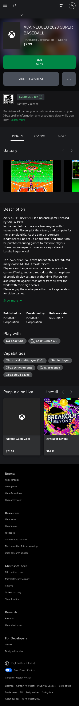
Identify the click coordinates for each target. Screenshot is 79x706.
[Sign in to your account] (72, 6)
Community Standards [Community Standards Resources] (16, 539)
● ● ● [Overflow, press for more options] (69, 79)
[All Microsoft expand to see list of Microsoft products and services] (5, 6)
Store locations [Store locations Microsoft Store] (12, 599)
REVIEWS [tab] (39, 136)
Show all (52, 391)
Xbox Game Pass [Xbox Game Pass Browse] (13, 493)
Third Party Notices (29, 692)
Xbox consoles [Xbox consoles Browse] (12, 479)
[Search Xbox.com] (14, 5)
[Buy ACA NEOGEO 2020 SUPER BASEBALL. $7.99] (39, 62)
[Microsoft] (39, 3)
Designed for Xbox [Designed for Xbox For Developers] (14, 651)
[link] (21, 426)
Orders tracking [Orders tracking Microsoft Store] (13, 592)
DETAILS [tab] (17, 136)
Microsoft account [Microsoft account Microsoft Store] (14, 572)
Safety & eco (48, 692)
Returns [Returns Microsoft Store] (9, 585)
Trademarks (11, 692)
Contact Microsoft (25, 685)
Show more (12, 300)
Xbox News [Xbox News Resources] (10, 519)
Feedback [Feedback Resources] (10, 532)
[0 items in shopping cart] (62, 6)
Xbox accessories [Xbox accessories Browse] (13, 500)
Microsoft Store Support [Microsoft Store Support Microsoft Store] (17, 578)
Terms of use (64, 685)
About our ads (12, 698)
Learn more (18, 120)
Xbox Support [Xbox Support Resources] (12, 526)
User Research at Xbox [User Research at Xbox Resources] (16, 552)
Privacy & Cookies (46, 685)
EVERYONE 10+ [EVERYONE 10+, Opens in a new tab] (30, 97)
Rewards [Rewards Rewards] (9, 618)
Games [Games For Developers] (8, 644)
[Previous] (63, 151)
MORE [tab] (62, 136)
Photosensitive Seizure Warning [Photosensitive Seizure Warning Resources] (21, 546)
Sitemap (9, 685)
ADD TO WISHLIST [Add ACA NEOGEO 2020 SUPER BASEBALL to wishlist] (31, 79)
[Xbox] (11, 14)
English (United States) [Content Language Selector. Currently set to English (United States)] (23, 663)
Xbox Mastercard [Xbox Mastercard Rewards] (13, 625)
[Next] (71, 151)
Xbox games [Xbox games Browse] (11, 486)
